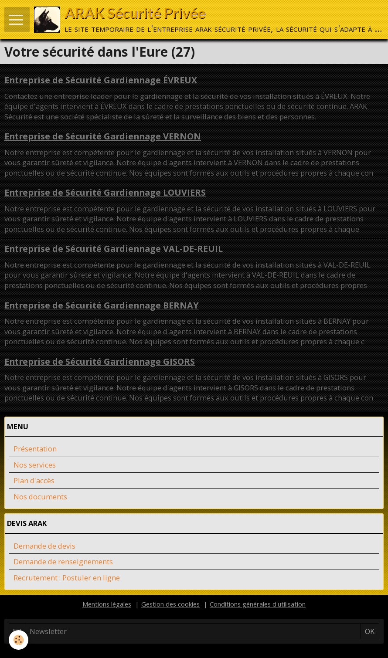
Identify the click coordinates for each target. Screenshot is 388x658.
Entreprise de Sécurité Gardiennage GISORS (99, 361)
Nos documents (40, 497)
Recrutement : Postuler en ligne (67, 578)
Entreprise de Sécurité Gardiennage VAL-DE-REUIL (113, 249)
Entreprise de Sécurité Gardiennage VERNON (102, 136)
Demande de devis (44, 546)
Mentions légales (106, 604)
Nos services (35, 465)
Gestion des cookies (170, 604)
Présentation (35, 449)
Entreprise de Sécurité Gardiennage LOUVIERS (105, 193)
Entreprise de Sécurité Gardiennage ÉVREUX (100, 80)
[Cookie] (18, 640)
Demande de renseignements (63, 561)
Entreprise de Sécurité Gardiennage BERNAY (101, 305)
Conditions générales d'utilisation (258, 604)
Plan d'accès (34, 480)
